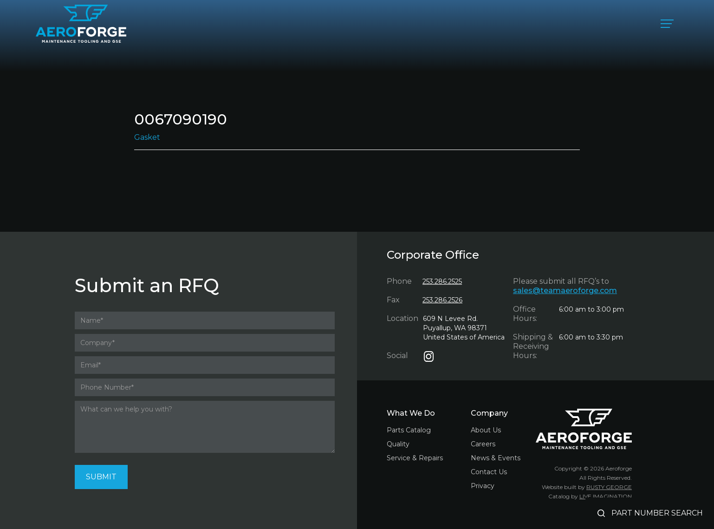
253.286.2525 (442, 281)
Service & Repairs (415, 458)
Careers (483, 444)
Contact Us (489, 472)
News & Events (495, 458)
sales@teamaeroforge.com (565, 290)
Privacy (482, 486)
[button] (667, 24)
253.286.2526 (442, 300)
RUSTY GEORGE (609, 486)
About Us (486, 430)
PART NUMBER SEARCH (657, 513)
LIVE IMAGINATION (605, 496)
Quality (398, 444)
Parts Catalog (409, 430)
